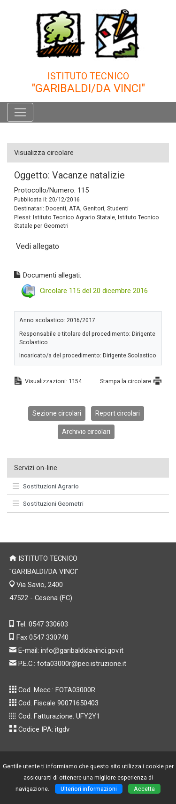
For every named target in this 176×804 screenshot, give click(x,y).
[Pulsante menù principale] (20, 112)
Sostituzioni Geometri (48, 503)
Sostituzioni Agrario (46, 486)
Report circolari (117, 413)
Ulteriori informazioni (89, 788)
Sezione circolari (56, 413)
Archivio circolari (86, 431)
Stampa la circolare (125, 381)
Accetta (144, 788)
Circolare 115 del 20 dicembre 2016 (94, 290)
